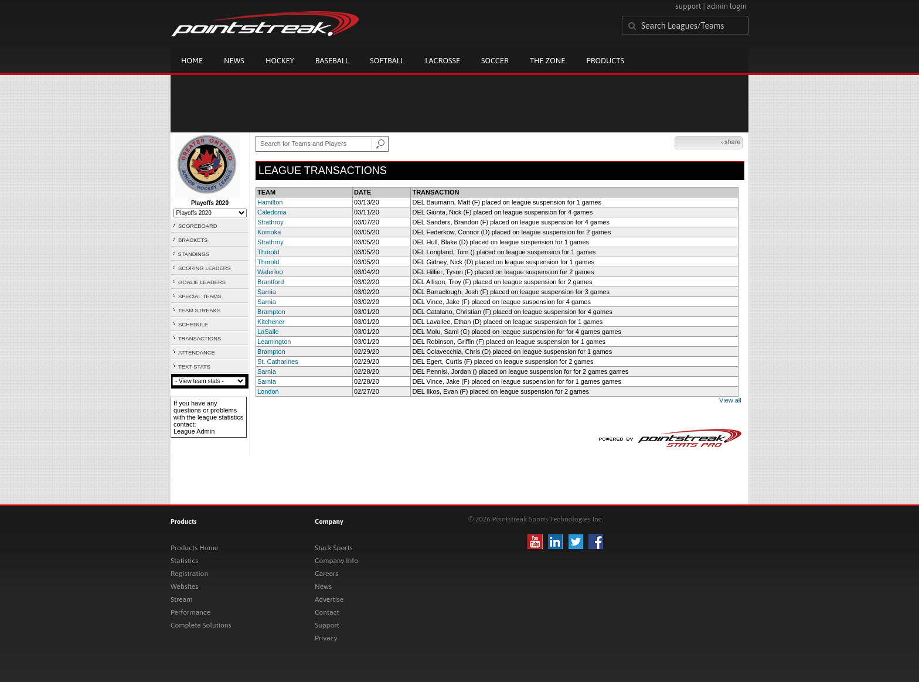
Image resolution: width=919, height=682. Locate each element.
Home (192, 60)
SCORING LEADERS (204, 268)
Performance (190, 612)
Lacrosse (442, 60)
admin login (727, 6)
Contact (327, 612)
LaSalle (268, 331)
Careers (326, 574)
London (268, 391)
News (234, 60)
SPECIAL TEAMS (200, 296)
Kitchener (270, 321)
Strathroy (270, 222)
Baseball (332, 60)
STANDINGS (194, 254)
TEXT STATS (194, 367)
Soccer (495, 60)
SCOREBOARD (197, 226)
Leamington (274, 341)
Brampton (271, 311)
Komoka (269, 232)
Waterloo (270, 271)
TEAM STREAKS (199, 310)
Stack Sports (334, 548)
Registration (189, 574)
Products (605, 60)
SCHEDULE (193, 325)
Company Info (336, 561)
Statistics (184, 561)
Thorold (268, 251)
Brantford (270, 281)
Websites (184, 586)
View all (730, 400)
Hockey (280, 60)
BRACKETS (192, 240)
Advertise (329, 599)
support (688, 6)
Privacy (326, 638)
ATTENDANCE (196, 353)
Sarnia (266, 291)
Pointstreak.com (265, 25)
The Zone (547, 60)
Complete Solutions (201, 625)
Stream (181, 599)
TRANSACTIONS (199, 339)
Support (327, 625)
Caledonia (272, 212)
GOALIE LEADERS (202, 282)
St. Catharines (277, 361)
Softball (387, 60)
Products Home (194, 548)
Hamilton (269, 202)
